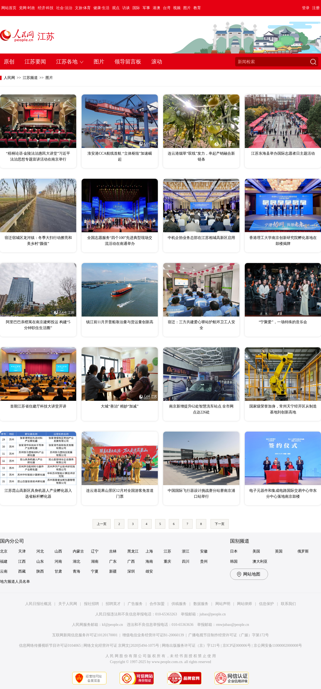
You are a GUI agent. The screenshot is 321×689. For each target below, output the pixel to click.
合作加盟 (157, 604)
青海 (76, 571)
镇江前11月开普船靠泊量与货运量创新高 (119, 322)
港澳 (156, 8)
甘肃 (58, 571)
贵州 (204, 561)
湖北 (76, 561)
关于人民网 (67, 604)
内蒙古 (78, 551)
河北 (40, 551)
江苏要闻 (35, 61)
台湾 (166, 8)
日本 (234, 551)
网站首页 (8, 8)
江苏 (46, 36)
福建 (3, 561)
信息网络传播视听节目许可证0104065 (50, 646)
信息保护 (266, 604)
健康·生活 (101, 8)
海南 (149, 561)
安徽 (204, 551)
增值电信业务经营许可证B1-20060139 (153, 635)
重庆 (167, 561)
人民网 (9, 78)
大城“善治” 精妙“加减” (119, 406)
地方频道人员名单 (15, 582)
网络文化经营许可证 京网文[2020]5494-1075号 (121, 646)
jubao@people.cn (213, 614)
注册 (316, 8)
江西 (22, 561)
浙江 (185, 551)
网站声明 (222, 604)
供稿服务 (178, 604)
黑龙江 (133, 551)
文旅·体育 (83, 8)
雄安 (149, 571)
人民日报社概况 (38, 604)
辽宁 (94, 551)
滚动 (156, 61)
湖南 (94, 561)
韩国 (234, 561)
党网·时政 (27, 8)
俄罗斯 (303, 551)
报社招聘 (91, 604)
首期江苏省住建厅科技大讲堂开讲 (38, 406)
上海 (149, 551)
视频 (177, 8)
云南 (3, 571)
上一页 (101, 524)
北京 (3, 551)
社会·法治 (64, 8)
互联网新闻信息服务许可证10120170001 (85, 635)
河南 (58, 561)
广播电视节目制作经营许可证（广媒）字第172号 (228, 635)
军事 (146, 8)
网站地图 (251, 574)
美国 (256, 551)
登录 (305, 8)
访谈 (126, 8)
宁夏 (94, 571)
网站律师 (244, 604)
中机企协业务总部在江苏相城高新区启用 (201, 238)
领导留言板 (127, 61)
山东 (40, 561)
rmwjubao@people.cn (232, 625)
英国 (278, 551)
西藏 (22, 571)
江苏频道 (30, 78)
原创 (9, 61)
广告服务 (135, 604)
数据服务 (200, 604)
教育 (197, 8)
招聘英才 (113, 604)
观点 (116, 8)
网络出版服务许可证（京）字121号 (191, 646)
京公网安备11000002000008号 (278, 646)
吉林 (113, 551)
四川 (185, 561)
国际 (136, 8)
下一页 (219, 524)
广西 (131, 561)
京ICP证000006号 (237, 646)
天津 (22, 551)
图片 (187, 8)
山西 (58, 551)
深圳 (131, 571)
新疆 (113, 571)
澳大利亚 (260, 561)
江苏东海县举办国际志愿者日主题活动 (283, 153)
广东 (113, 561)
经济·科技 (46, 8)
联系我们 (288, 604)
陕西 (40, 571)
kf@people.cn (112, 625)
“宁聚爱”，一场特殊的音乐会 (283, 322)
